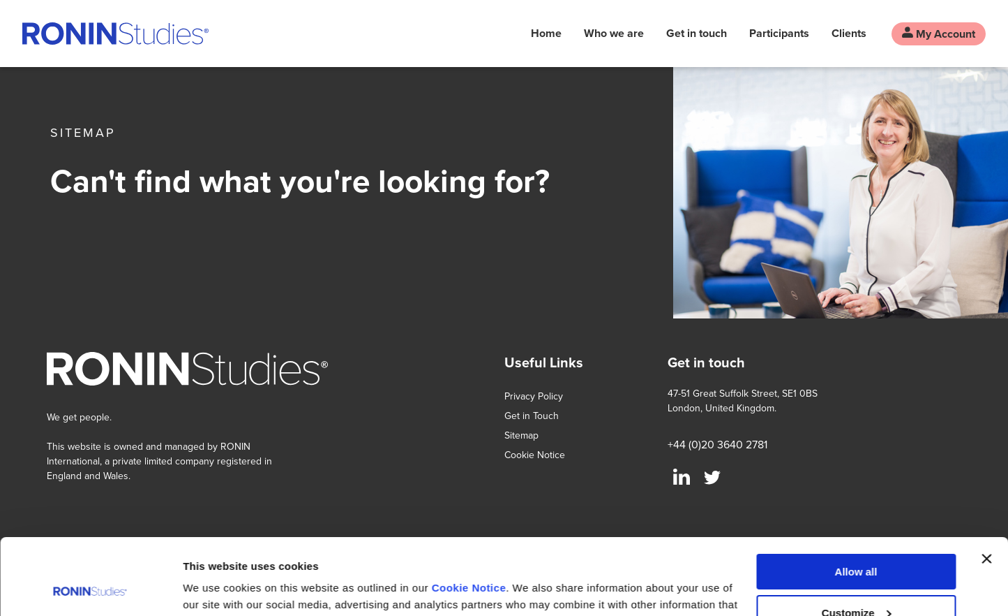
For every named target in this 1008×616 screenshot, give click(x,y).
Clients (849, 33)
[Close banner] (986, 487)
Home (546, 33)
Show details (215, 588)
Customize (857, 541)
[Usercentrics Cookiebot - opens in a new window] (90, 588)
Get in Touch (531, 416)
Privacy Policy (533, 396)
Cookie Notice (469, 516)
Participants (779, 33)
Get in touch (696, 33)
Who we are (614, 33)
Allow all (856, 500)
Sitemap (521, 435)
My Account (938, 34)
